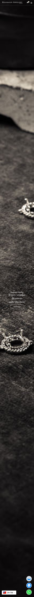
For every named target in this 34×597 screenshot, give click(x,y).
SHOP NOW (17, 306)
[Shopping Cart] (27, 3)
